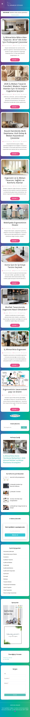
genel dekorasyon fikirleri (10, 554)
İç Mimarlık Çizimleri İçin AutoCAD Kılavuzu (16, 485)
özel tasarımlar (8, 590)
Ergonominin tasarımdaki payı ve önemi (15, 390)
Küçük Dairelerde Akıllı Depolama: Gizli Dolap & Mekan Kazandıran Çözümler (15, 134)
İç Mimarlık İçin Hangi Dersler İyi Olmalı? (18, 507)
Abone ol (15, 535)
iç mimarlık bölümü (8, 568)
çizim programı (7, 587)
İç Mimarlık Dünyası (7, 45)
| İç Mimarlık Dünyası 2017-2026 (19, 710)
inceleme (6, 557)
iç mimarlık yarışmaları (9, 571)
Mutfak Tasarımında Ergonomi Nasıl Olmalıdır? (15, 308)
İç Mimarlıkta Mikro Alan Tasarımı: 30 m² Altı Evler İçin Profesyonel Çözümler (15, 39)
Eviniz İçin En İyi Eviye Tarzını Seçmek (15, 266)
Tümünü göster (15, 15)
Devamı (14, 60)
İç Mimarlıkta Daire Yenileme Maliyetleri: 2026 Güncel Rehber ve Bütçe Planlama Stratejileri (14, 459)
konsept (6, 576)
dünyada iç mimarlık (9, 551)
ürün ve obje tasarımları (10, 593)
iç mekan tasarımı (8, 559)
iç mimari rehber (8, 562)
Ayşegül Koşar (22, 313)
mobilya (6, 579)
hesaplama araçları (15, 705)
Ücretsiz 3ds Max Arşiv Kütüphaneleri (16, 499)
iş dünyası (6, 573)
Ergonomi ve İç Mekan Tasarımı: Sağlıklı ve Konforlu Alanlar (15, 180)
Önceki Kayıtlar (15, 416)
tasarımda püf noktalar (10, 584)
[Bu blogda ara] (12, 427)
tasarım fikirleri (7, 582)
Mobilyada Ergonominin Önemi (15, 223)
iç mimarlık (6, 565)
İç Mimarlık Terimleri (15, 491)
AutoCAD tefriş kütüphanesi (17, 477)
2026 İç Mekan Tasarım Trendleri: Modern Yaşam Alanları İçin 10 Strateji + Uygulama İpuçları (15, 87)
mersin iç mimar (7, 657)
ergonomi (24, 45)
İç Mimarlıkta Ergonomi (15, 349)
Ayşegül (6, 313)
